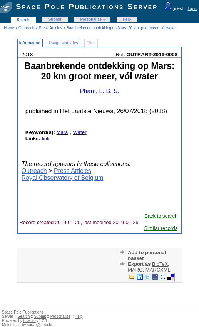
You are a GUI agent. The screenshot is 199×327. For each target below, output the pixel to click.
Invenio (29, 321)
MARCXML (158, 270)
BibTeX (160, 264)
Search (23, 20)
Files (91, 43)
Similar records (160, 228)
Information (29, 43)
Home (9, 28)
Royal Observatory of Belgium (63, 177)
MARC (135, 270)
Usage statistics (63, 43)
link (46, 138)
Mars (62, 132)
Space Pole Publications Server (87, 6)
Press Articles (50, 28)
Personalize (91, 19)
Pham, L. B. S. (99, 91)
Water (80, 132)
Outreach (26, 28)
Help (127, 19)
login (192, 8)
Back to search (160, 216)
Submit (55, 19)
